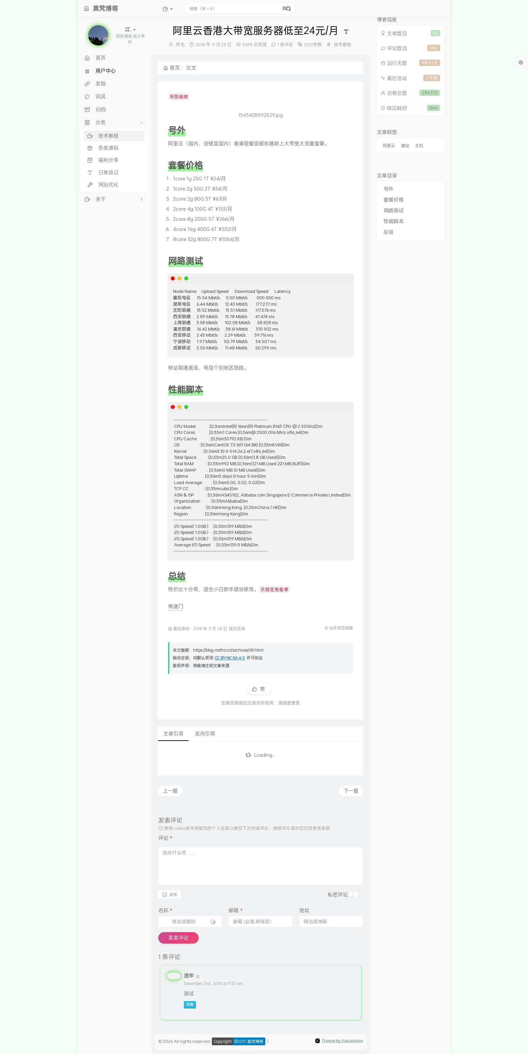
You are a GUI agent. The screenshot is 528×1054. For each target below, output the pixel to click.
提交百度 (237, 629)
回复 (190, 1005)
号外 (389, 189)
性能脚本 (394, 221)
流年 (189, 975)
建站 (405, 145)
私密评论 (338, 894)
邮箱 (236, 910)
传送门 (175, 606)
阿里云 (389, 145)
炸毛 (180, 44)
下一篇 (351, 790)
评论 (165, 838)
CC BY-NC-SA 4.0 (230, 658)
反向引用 (205, 733)
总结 (389, 232)
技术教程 (342, 44)
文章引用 (173, 733)
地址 (304, 910)
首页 (171, 67)
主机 (419, 145)
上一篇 (170, 790)
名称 (165, 910)
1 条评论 (285, 44)
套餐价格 (394, 199)
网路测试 (394, 210)
